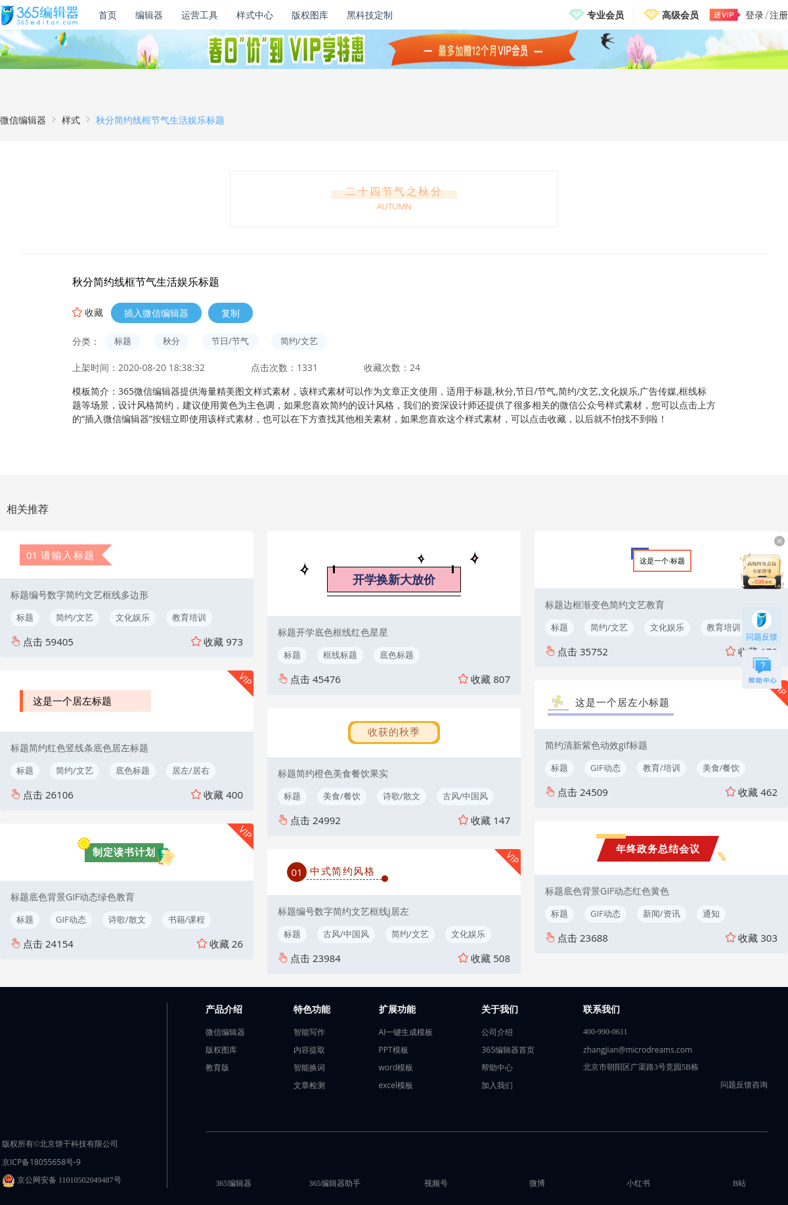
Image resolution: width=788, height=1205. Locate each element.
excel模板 (396, 1085)
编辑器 (149, 15)
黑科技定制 (370, 15)
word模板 (396, 1067)
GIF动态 (71, 919)
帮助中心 (497, 1067)
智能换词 (309, 1067)
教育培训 (189, 617)
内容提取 (309, 1049)
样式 (71, 120)
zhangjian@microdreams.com (637, 1049)
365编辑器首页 (508, 1049)
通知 (711, 913)
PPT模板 (393, 1049)
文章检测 (309, 1085)
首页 (107, 15)
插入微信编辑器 (156, 313)
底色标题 (133, 770)
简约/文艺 (299, 341)
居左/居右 (190, 770)
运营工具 (199, 15)
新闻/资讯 (661, 913)
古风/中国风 (466, 796)
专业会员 (605, 15)
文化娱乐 (133, 617)
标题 (122, 341)
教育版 (217, 1067)
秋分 (171, 341)
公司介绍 (497, 1032)
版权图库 (310, 15)
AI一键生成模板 (406, 1032)
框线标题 (340, 655)
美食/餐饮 (342, 796)
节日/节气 (230, 341)
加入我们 (497, 1085)
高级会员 (680, 15)
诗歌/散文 (127, 919)
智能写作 (309, 1032)
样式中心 (254, 15)
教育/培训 (661, 768)
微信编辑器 (23, 120)
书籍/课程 (187, 919)
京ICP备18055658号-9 (41, 1162)
